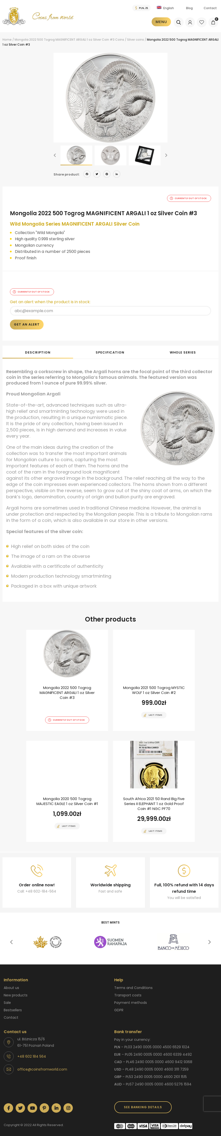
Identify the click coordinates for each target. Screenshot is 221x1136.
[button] (55, 155)
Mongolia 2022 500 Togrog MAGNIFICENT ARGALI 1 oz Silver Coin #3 (64, 39)
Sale (7, 999)
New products (16, 991)
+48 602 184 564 (31, 1052)
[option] (110, 98)
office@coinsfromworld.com (42, 1065)
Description (37, 349)
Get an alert (27, 321)
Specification (110, 349)
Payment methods (130, 999)
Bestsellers (13, 1006)
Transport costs (127, 991)
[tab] (37, 348)
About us (11, 984)
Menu (162, 21)
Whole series (183, 349)
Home (7, 39)
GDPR (118, 1006)
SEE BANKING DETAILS (143, 1104)
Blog (189, 8)
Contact (210, 8)
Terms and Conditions (133, 984)
